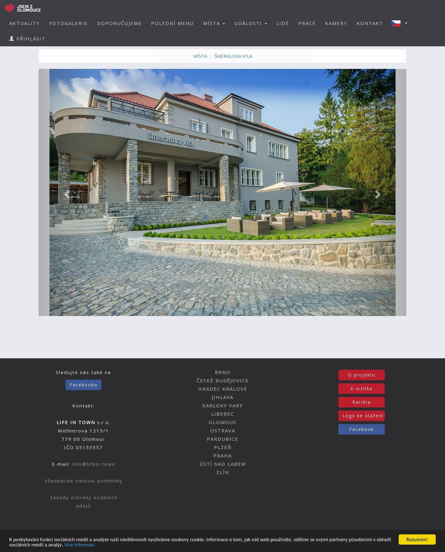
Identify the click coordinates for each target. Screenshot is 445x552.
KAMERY (336, 23)
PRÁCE (307, 23)
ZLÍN (222, 472)
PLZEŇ (222, 447)
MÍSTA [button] (214, 23)
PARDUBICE (222, 439)
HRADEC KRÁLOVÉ (222, 389)
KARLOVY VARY (222, 405)
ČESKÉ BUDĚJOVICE (223, 380)
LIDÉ (282, 23)
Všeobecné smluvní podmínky (83, 481)
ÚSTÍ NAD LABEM (222, 464)
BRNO (223, 372)
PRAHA (222, 456)
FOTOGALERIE (68, 23)
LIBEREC (222, 414)
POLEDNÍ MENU (172, 23)
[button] (401, 23)
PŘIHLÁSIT (27, 39)
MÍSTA (200, 56)
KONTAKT (370, 23)
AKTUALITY (24, 23)
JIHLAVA (222, 397)
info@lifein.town (93, 464)
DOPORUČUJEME (119, 23)
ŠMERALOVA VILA (233, 56)
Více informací (79, 545)
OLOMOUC (223, 422)
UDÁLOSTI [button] (250, 23)
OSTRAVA (222, 431)
